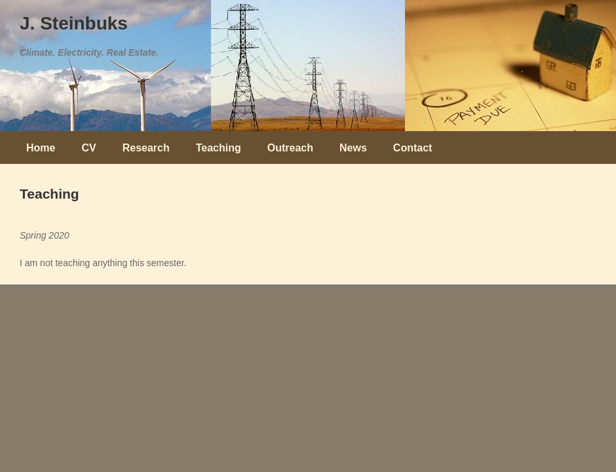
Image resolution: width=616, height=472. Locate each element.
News (353, 147)
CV (88, 147)
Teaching (218, 147)
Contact (413, 147)
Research (146, 147)
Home (40, 147)
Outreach (290, 147)
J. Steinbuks (74, 23)
